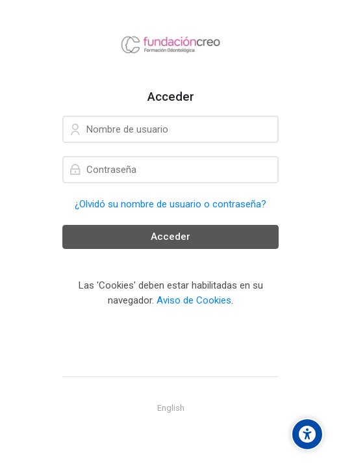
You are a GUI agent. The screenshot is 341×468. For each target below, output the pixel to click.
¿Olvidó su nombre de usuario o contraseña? (170, 204)
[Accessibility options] (307, 434)
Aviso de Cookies (194, 300)
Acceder (170, 236)
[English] (170, 408)
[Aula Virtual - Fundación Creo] (170, 44)
